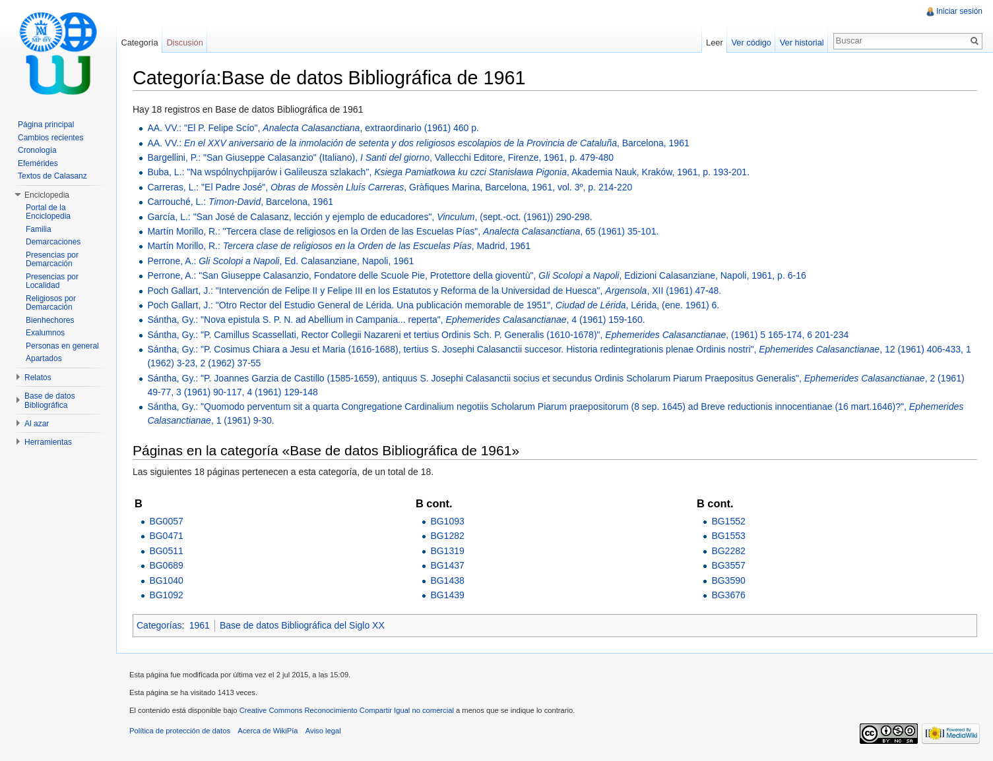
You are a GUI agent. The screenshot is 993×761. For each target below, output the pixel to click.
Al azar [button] (36, 423)
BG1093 (447, 521)
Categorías (159, 625)
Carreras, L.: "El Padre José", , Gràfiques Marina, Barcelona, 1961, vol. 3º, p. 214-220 (389, 187)
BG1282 (447, 535)
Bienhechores (50, 320)
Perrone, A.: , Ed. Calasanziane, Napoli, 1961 (280, 261)
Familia (38, 229)
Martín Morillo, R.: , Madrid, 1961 (338, 245)
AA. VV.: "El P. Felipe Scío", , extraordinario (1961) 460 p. (313, 128)
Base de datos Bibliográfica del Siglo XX (302, 625)
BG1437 (447, 565)
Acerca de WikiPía (268, 731)
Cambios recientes (50, 137)
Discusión (184, 42)
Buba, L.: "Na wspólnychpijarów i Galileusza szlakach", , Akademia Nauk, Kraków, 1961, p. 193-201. (448, 172)
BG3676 (728, 595)
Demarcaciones (53, 241)
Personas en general (62, 346)
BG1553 (728, 535)
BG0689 (166, 565)
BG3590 (728, 580)
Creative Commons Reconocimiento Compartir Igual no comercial (347, 710)
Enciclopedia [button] (46, 195)
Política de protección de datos (179, 731)
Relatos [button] (37, 377)
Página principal (46, 124)
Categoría (139, 42)
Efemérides (38, 163)
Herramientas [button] (48, 442)
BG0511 (166, 551)
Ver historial (802, 42)
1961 (199, 625)
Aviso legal (323, 731)
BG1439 (447, 595)
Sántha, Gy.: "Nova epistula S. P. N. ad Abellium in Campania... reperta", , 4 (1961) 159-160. (396, 319)
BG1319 (447, 551)
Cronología (37, 150)
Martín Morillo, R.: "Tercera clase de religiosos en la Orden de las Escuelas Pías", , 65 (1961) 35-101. (402, 231)
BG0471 (166, 535)
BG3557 (728, 565)
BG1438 (447, 580)
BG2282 (728, 551)
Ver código (751, 42)
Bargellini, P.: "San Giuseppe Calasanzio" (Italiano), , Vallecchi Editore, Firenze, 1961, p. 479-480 (380, 157)
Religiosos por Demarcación (51, 303)
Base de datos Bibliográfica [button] (49, 400)
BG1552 (728, 521)
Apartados (44, 358)
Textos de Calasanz (52, 176)
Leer (714, 42)
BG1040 (166, 580)
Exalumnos (45, 332)
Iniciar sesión (959, 11)
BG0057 (166, 521)
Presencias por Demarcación (52, 259)
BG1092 (166, 595)
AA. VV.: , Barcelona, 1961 (418, 143)
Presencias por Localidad (52, 281)
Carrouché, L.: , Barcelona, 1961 (240, 201)
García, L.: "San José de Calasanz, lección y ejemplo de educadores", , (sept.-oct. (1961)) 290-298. (369, 216)
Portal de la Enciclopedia (48, 212)
